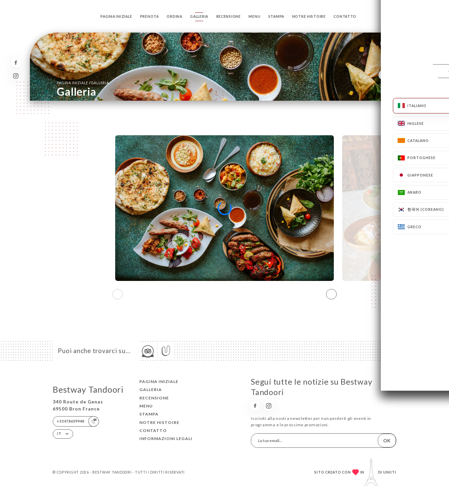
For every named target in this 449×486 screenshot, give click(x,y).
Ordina (174, 16)
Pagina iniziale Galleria (83, 82)
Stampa (276, 16)
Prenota (149, 16)
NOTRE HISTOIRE (309, 16)
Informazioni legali (165, 438)
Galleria (199, 16)
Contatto (344, 16)
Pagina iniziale (116, 16)
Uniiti (389, 472)
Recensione (228, 16)
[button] (331, 294)
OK (386, 440)
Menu (254, 16)
